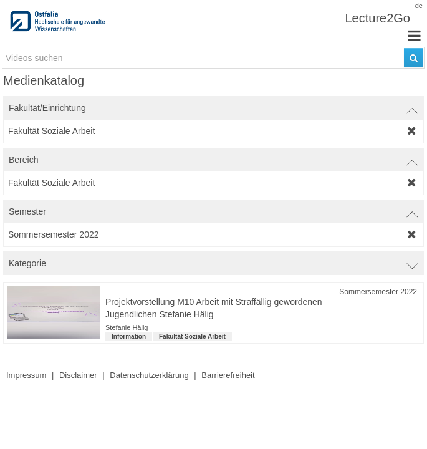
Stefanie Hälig (126, 327)
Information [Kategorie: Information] (129, 336)
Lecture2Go (377, 18)
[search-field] (213, 58)
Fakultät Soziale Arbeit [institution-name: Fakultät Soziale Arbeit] (192, 336)
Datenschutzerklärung (149, 375)
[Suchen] (413, 57)
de (419, 5)
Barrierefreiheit (227, 375)
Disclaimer (78, 375)
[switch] (213, 108)
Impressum (26, 375)
